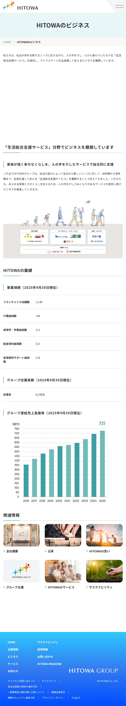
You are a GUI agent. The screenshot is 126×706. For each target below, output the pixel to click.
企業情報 (13, 649)
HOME (7, 42)
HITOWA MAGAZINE (49, 664)
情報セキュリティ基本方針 (21, 697)
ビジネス (13, 656)
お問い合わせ (45, 656)
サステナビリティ (47, 642)
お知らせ (13, 671)
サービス (13, 664)
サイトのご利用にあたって (21, 681)
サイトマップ (49, 681)
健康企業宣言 (58, 692)
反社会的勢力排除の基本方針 (23, 686)
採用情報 (42, 649)
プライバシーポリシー (53, 697)
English (76, 697)
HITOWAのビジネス (29, 42)
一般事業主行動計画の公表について (26, 692)
